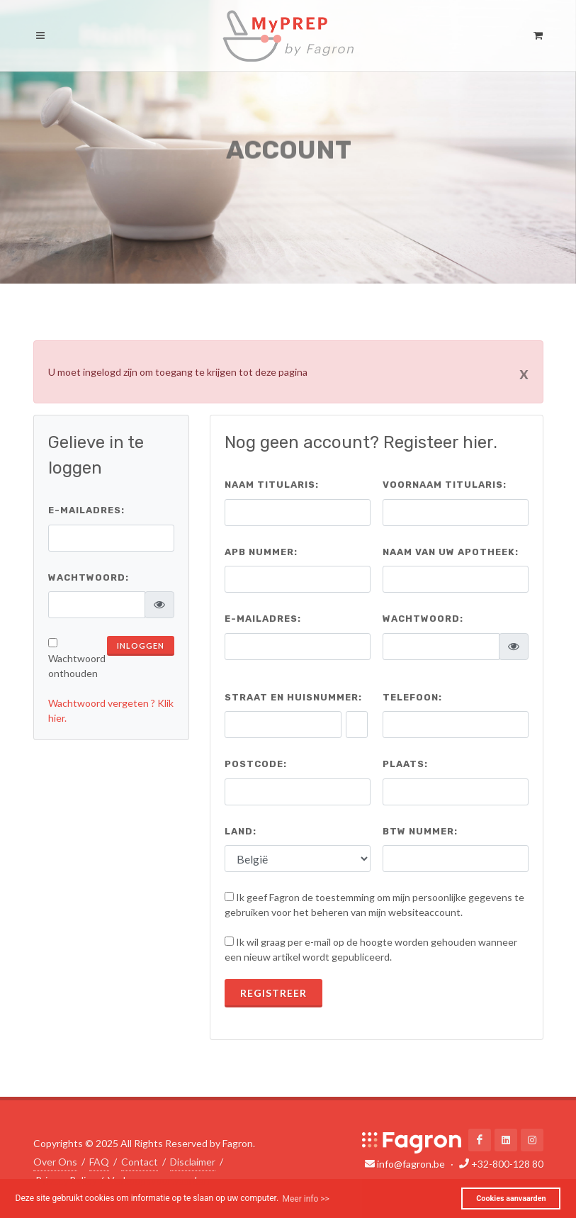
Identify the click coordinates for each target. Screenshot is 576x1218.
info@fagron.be (411, 1164)
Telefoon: (412, 697)
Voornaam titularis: (445, 484)
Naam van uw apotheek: (451, 552)
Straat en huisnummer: (293, 697)
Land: (240, 831)
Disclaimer (192, 1161)
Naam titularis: (272, 484)
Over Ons (55, 1161)
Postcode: (256, 764)
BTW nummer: (420, 831)
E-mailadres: (86, 510)
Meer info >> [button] (305, 1199)
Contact (139, 1161)
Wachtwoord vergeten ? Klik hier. (111, 710)
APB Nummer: (261, 552)
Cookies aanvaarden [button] (511, 1198)
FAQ (99, 1161)
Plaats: (405, 764)
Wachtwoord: (88, 577)
